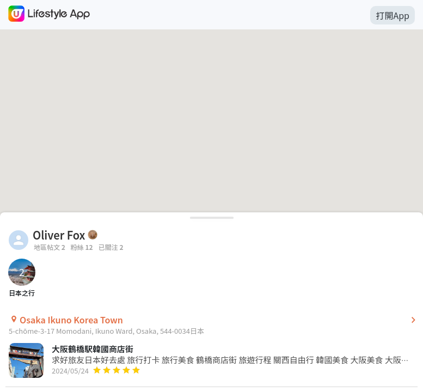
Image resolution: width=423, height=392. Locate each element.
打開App (392, 15)
